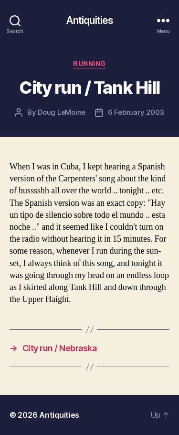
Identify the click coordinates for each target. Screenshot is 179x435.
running (89, 63)
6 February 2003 (136, 112)
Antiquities (89, 20)
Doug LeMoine (61, 112)
